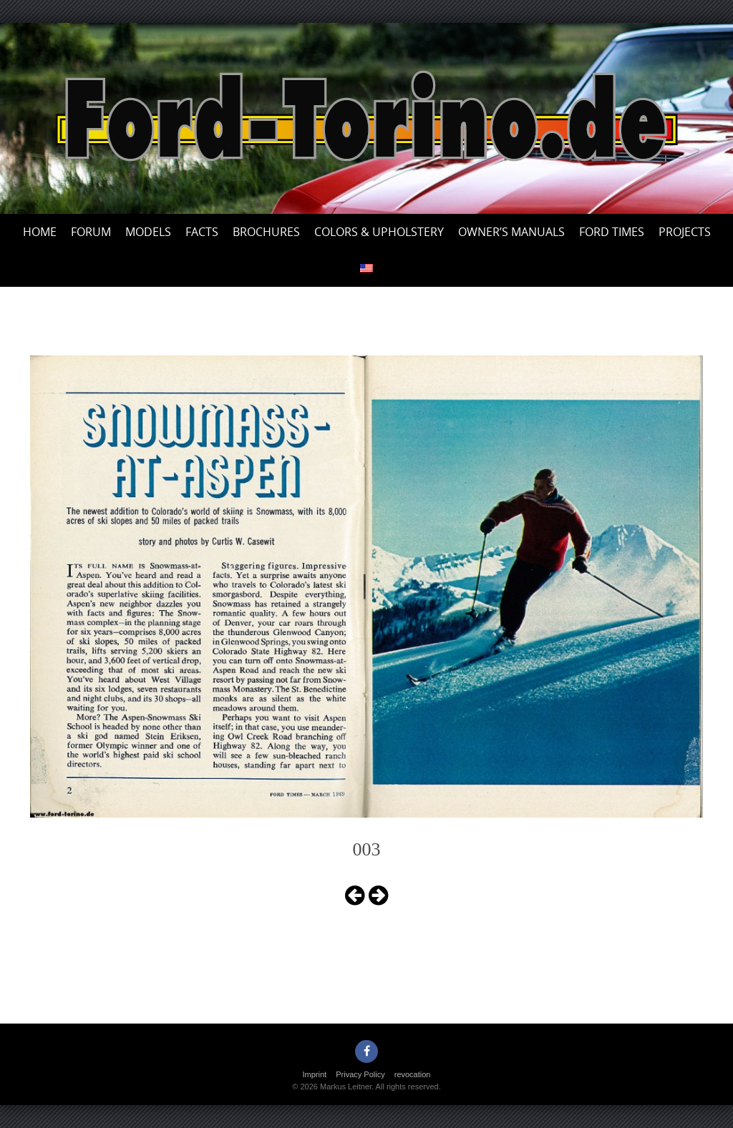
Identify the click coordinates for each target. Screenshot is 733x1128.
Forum (91, 232)
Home (40, 232)
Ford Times (611, 232)
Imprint (315, 1074)
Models (148, 232)
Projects (685, 232)
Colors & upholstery (379, 232)
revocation (412, 1074)
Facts (201, 232)
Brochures (266, 232)
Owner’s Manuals (511, 232)
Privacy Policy (360, 1074)
